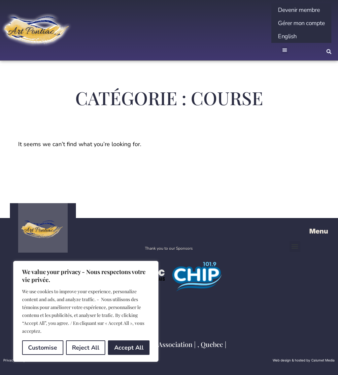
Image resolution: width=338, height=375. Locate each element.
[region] (85, 311)
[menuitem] (301, 36)
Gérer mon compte (301, 23)
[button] (284, 50)
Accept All (129, 348)
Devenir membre (299, 10)
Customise (42, 348)
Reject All (85, 348)
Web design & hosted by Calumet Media (304, 360)
